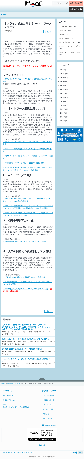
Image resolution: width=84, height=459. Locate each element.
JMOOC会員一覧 (48, 400)
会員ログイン (76, 9)
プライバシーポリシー (8, 452)
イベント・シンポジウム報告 (70, 52)
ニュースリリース (66, 26)
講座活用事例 (64, 38)
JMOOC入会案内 (48, 404)
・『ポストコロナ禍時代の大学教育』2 (17, 277)
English (73, 452)
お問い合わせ (76, 3)
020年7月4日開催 (38, 277)
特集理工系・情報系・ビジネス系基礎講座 (16, 406)
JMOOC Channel (49, 425)
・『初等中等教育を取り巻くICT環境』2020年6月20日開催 (24, 241)
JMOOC (42, 445)
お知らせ (48, 32)
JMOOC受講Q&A (9, 400)
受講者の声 (64, 34)
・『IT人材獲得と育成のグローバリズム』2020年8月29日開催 (25, 289)
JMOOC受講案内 (9, 395)
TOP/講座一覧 (7, 391)
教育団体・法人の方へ (50, 391)
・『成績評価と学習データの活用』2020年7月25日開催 (23, 163)
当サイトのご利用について (25, 452)
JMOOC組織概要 (48, 395)
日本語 (80, 452)
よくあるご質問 (48, 409)
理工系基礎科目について (68, 42)
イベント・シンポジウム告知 (70, 46)
